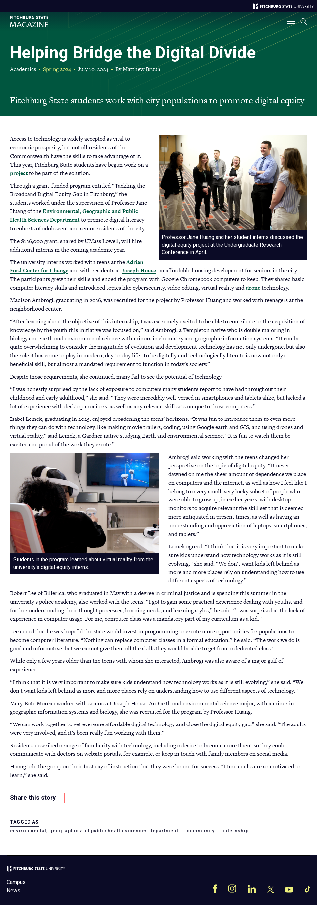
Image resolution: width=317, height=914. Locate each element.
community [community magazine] (201, 839)
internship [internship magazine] (236, 839)
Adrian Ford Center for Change (166, 271)
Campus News (16, 895)
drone (130, 296)
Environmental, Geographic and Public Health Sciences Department (76, 215)
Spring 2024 (58, 69)
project (19, 173)
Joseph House (278, 271)
